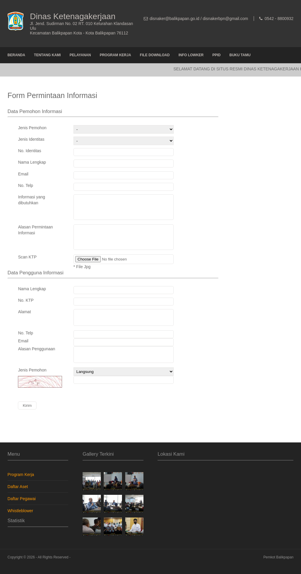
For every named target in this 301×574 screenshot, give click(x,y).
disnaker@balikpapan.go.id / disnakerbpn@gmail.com (199, 18)
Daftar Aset (18, 495)
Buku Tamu (240, 55)
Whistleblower (20, 519)
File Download (155, 55)
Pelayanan (80, 55)
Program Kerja (115, 55)
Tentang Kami (47, 55)
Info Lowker (190, 55)
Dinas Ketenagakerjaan (73, 16)
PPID (217, 55)
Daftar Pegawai (22, 507)
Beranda (16, 55)
